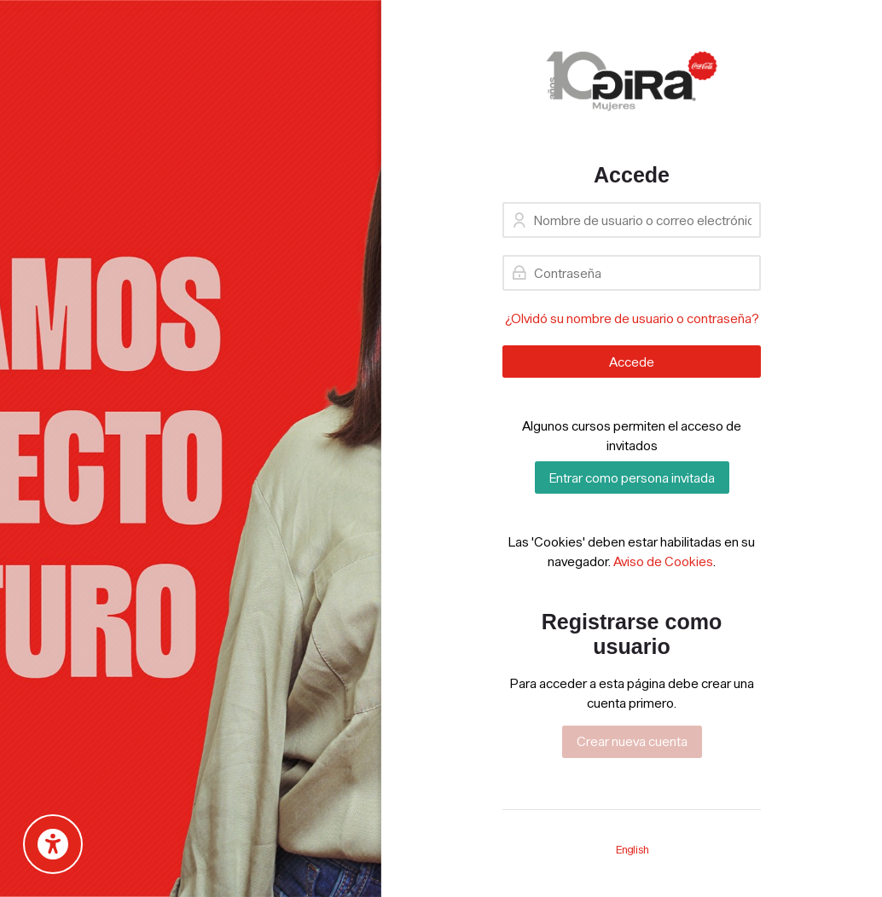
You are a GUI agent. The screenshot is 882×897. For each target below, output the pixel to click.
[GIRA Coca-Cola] (631, 81)
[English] (632, 850)
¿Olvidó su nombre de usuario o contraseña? (632, 318)
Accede (631, 361)
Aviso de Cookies (663, 561)
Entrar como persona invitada (632, 477)
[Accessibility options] (53, 844)
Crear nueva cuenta (632, 741)
